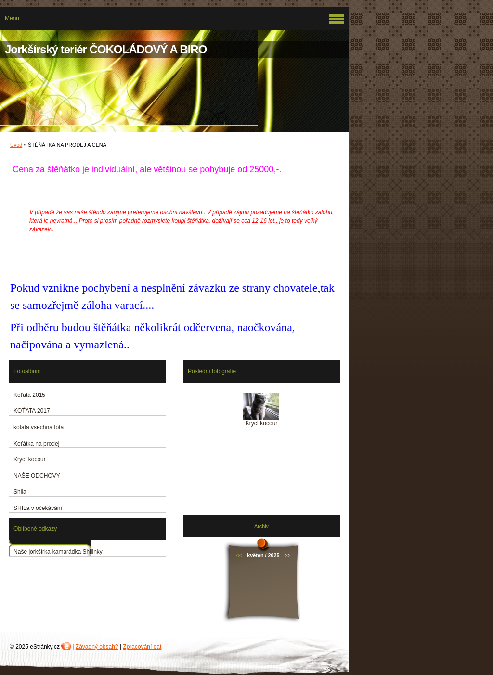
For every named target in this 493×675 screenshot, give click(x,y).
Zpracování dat (142, 646)
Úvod (16, 145)
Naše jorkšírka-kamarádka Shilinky (58, 551)
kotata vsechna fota (38, 427)
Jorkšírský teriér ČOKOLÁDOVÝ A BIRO (106, 49)
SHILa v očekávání (37, 508)
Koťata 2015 (29, 395)
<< (239, 555)
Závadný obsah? (97, 646)
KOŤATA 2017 (31, 411)
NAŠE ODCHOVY (36, 475)
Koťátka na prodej (36, 443)
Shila (19, 491)
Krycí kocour (29, 459)
